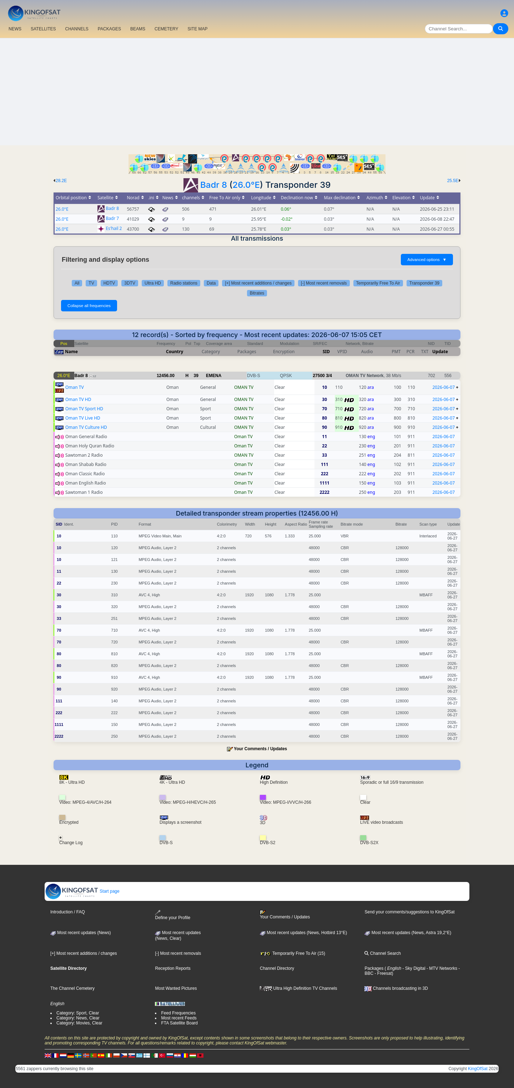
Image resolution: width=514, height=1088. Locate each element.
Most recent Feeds (178, 1018)
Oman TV (74, 387)
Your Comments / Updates (260, 748)
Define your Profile (172, 915)
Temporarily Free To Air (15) (292, 953)
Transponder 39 (424, 283)
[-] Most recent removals (324, 283)
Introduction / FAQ (67, 911)
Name (71, 352)
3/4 (329, 375)
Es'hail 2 (114, 229)
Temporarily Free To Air (378, 283)
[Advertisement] (257, 92)
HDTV (109, 283)
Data (211, 283)
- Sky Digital (413, 968)
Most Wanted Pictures (176, 988)
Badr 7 (112, 219)
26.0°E (246, 185)
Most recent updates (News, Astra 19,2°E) (407, 932)
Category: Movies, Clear (79, 1023)
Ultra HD (153, 283)
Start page (82, 891)
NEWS (15, 28)
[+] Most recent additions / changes (258, 283)
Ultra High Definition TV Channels (298, 988)
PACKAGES (109, 28)
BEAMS (137, 28)
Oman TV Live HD (82, 418)
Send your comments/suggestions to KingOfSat (409, 911)
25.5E (452, 180)
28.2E (61, 180)
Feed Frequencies (178, 1013)
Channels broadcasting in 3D (396, 988)
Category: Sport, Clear (77, 1013)
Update (440, 352)
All (77, 283)
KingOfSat (478, 1068)
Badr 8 (213, 185)
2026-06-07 (443, 387)
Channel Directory (277, 968)
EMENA (213, 375)
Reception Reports (172, 968)
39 (196, 375)
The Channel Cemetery (72, 988)
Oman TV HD (78, 399)
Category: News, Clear (78, 1018)
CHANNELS (76, 28)
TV (91, 283)
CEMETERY (166, 28)
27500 (318, 375)
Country (174, 352)
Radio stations (183, 283)
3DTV (129, 283)
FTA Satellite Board (179, 1023)
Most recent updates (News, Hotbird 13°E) (303, 932)
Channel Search (382, 953)
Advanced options (427, 259)
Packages (373, 968)
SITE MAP (197, 28)
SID (326, 352)
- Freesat (382, 973)
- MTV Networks (441, 968)
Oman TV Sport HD (84, 409)
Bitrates (257, 293)
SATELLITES (43, 28)
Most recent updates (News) (80, 932)
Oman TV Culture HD (86, 427)
